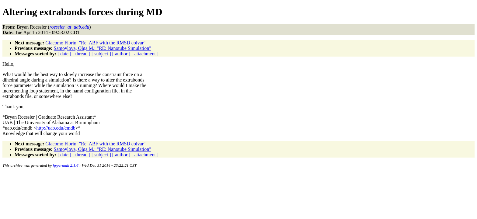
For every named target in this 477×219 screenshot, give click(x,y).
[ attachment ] (144, 53)
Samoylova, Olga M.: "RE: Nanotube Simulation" (102, 48)
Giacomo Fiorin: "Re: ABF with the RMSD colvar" (95, 42)
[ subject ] (101, 53)
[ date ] (64, 53)
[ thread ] (81, 53)
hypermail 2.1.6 (65, 165)
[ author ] (121, 53)
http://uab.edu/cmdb (55, 127)
